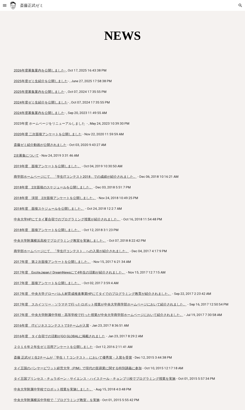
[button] (4, 5)
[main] (122, 35)
